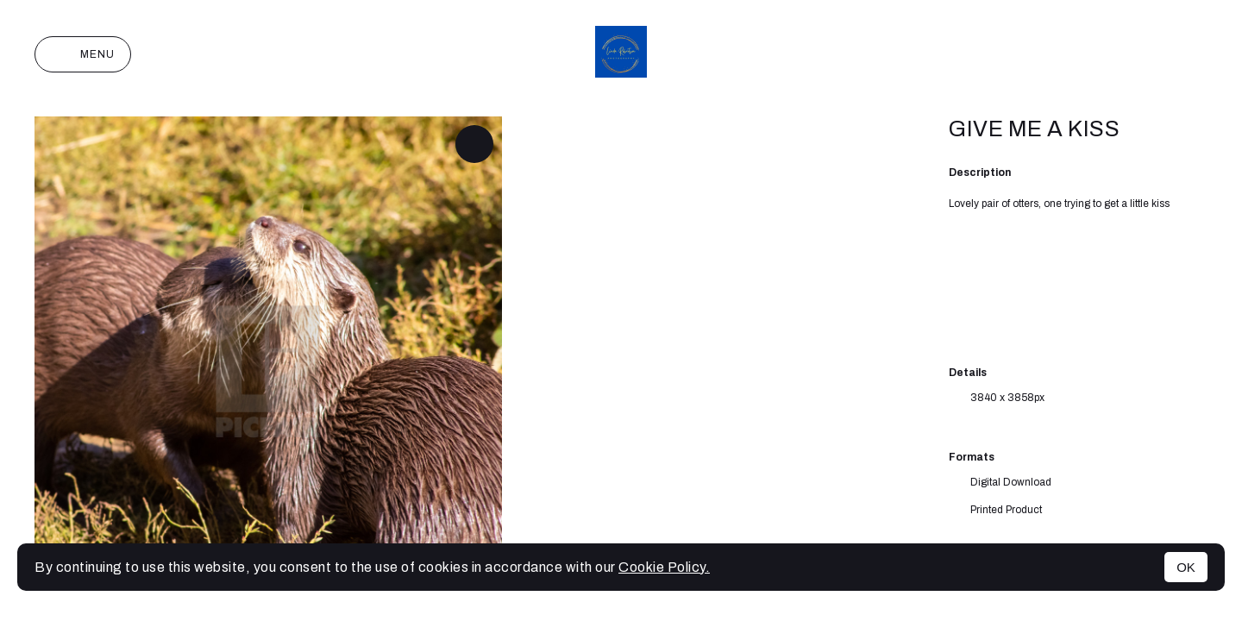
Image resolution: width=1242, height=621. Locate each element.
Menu (83, 54)
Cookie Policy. (664, 567)
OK (1185, 567)
